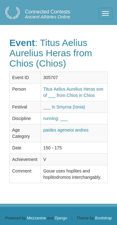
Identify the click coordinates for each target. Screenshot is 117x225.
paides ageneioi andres (66, 130)
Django (61, 218)
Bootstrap (103, 218)
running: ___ (55, 118)
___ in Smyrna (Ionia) (64, 106)
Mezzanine (36, 218)
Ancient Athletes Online (47, 14)
